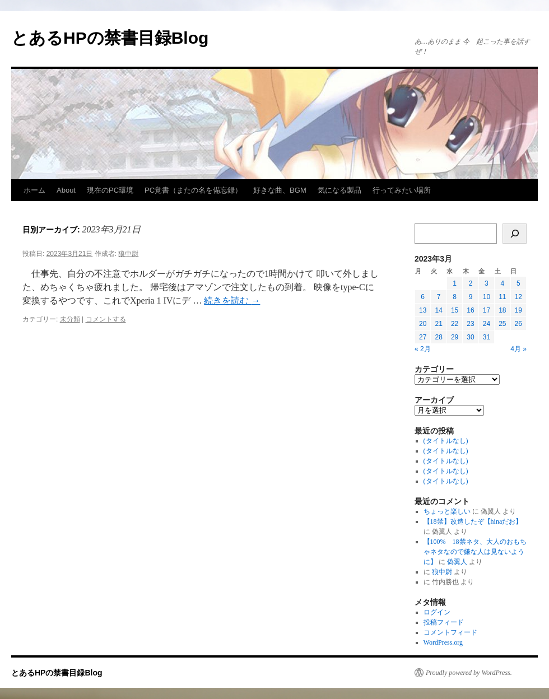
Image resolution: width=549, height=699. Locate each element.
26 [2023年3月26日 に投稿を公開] (518, 324)
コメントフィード (450, 632)
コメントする (106, 319)
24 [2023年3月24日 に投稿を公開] (486, 324)
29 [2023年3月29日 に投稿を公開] (454, 337)
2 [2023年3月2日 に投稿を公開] (471, 283)
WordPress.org (443, 642)
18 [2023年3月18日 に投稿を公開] (502, 310)
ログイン (437, 612)
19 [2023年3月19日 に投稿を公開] (518, 310)
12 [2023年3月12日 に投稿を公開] (518, 297)
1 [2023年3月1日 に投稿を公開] (455, 283)
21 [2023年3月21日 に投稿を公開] (438, 324)
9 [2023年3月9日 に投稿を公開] (471, 297)
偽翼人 (457, 562)
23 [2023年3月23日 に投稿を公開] (470, 324)
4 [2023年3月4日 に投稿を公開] (502, 283)
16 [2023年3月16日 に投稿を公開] (470, 310)
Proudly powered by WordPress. (469, 673)
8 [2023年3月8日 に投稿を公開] (455, 297)
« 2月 (423, 349)
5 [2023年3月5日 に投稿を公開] (518, 283)
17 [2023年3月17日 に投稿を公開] (486, 310)
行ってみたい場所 (402, 190)
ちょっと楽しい (447, 511)
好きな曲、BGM (279, 190)
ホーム (34, 190)
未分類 (70, 319)
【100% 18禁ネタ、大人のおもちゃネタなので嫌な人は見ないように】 (475, 552)
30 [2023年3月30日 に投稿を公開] (470, 337)
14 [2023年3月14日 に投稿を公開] (438, 310)
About (66, 190)
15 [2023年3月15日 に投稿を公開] (454, 310)
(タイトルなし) (446, 441)
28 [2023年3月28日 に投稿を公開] (438, 337)
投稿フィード (444, 622)
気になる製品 (339, 190)
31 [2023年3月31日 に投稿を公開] (486, 337)
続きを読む (232, 300)
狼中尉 (128, 254)
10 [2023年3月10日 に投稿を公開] (486, 297)
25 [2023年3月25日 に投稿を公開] (502, 324)
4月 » (518, 349)
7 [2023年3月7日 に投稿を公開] (439, 297)
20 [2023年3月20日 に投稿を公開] (422, 324)
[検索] (515, 233)
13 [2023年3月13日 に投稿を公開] (422, 310)
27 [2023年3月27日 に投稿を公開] (422, 337)
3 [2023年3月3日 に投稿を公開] (486, 283)
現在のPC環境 (110, 190)
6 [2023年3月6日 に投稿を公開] (423, 297)
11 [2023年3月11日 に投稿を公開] (502, 297)
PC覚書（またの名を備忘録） (193, 190)
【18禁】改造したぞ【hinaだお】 (473, 521)
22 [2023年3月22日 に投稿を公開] (454, 324)
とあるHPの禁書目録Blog (109, 38)
